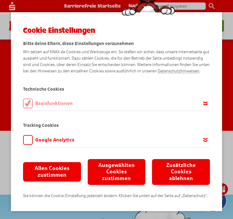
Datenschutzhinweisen (178, 71)
